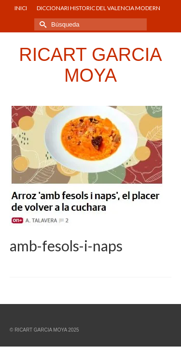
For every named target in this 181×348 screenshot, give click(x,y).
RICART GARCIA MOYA (90, 65)
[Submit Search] (41, 24)
